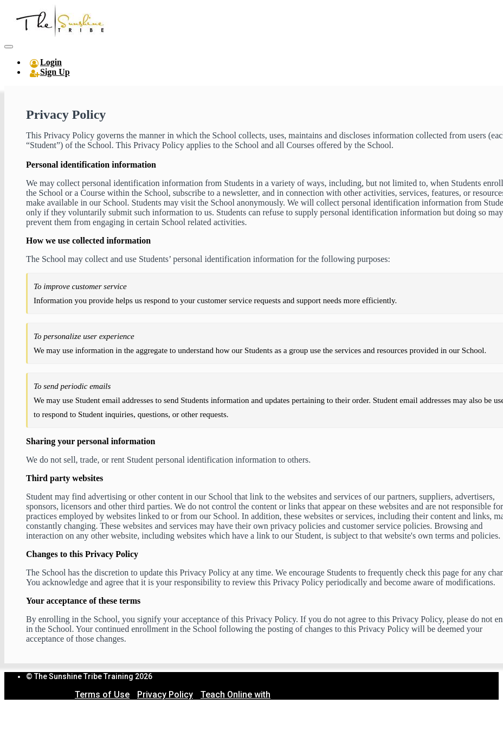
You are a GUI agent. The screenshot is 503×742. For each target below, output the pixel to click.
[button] (8, 46)
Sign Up (55, 71)
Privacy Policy (165, 694)
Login (51, 62)
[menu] (251, 67)
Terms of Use (102, 694)
